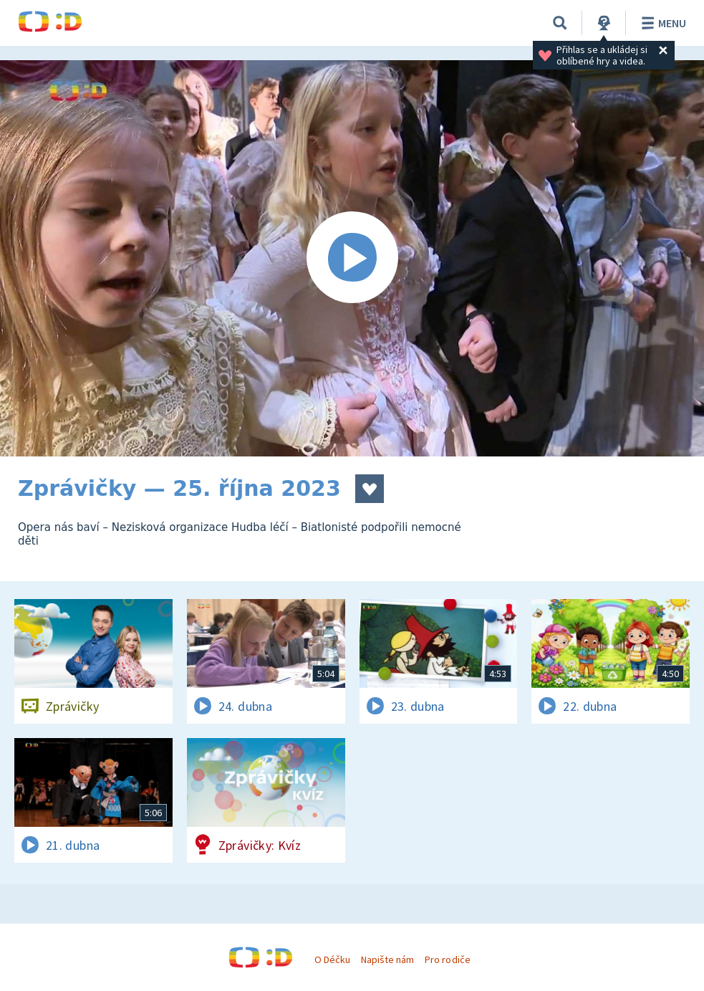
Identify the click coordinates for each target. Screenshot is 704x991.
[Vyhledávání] (560, 23)
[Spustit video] (352, 258)
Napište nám (387, 959)
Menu (661, 23)
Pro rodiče (447, 959)
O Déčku (332, 959)
